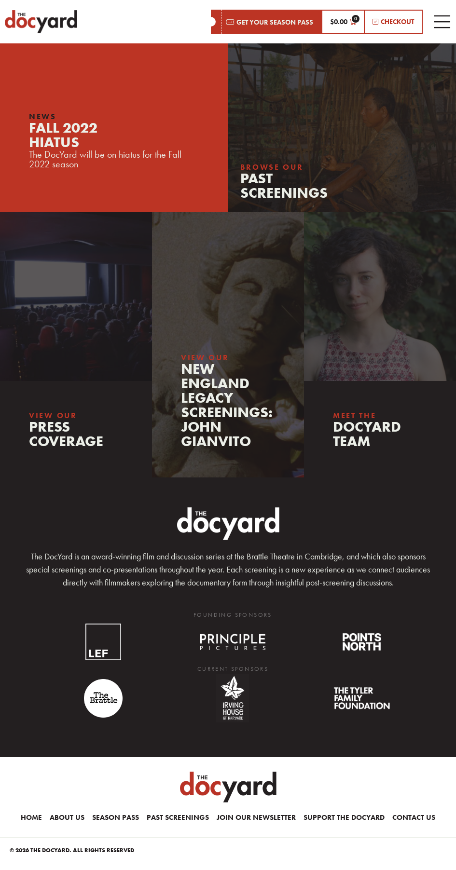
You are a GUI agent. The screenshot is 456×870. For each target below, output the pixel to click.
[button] (266, 22)
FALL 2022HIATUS (63, 135)
